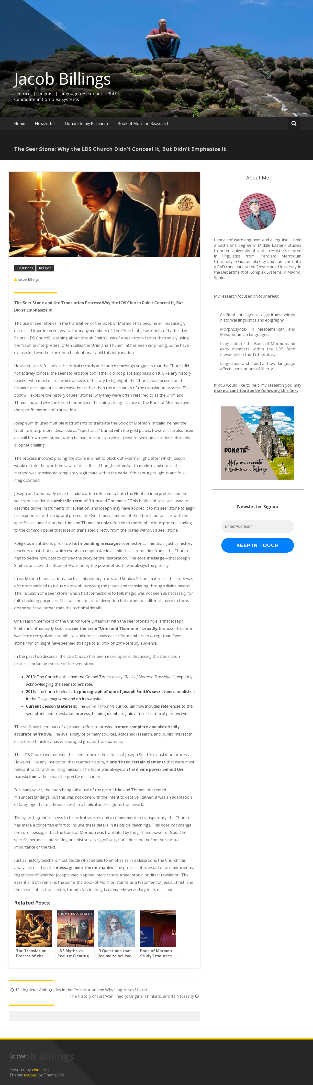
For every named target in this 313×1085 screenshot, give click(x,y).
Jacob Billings (62, 78)
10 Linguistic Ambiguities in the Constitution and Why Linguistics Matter (78, 990)
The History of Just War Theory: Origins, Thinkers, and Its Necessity (134, 996)
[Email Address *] (267, 1046)
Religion (45, 268)
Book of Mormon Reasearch (143, 123)
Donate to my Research (86, 123)
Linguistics (25, 268)
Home (19, 123)
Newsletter (45, 123)
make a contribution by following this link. (256, 390)
